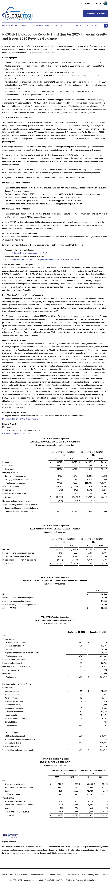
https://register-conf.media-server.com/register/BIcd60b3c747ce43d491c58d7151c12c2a (43, 259)
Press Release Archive (18, 875)
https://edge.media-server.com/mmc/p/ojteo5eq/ (27, 253)
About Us (59, 26)
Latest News (7, 26)
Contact (49, 26)
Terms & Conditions (56, 875)
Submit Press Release (37, 875)
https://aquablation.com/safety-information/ (20, 419)
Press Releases (22, 26)
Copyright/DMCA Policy (76, 875)
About (4, 875)
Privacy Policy (93, 875)
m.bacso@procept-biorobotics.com (16, 433)
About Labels (37, 26)
